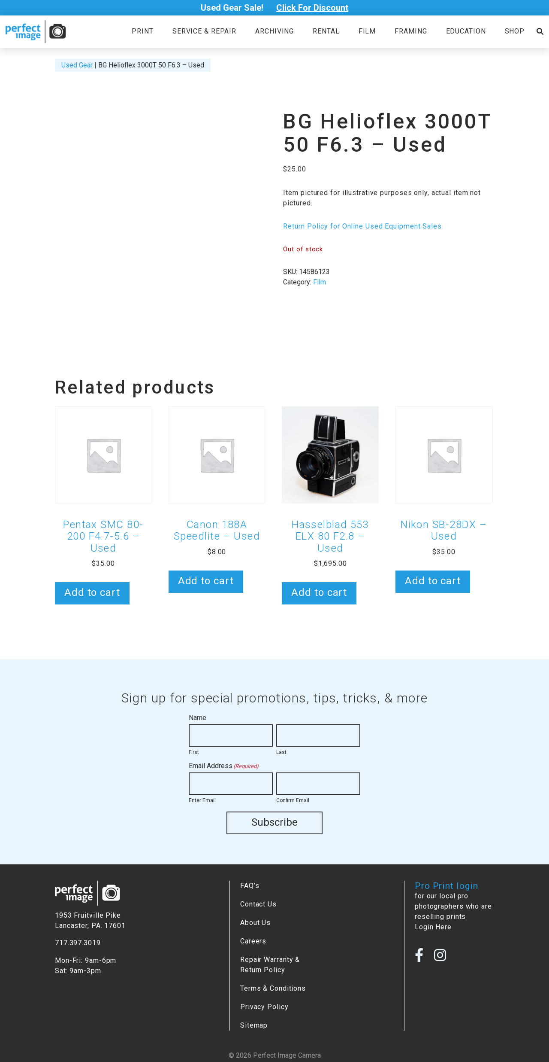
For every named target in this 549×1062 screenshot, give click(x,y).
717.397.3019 (78, 942)
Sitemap (254, 1025)
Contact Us (258, 904)
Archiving (274, 31)
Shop (515, 31)
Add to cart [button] (92, 592)
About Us (255, 922)
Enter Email (202, 800)
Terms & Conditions (273, 988)
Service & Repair (204, 31)
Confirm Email (292, 800)
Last (281, 752)
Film (367, 31)
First (194, 752)
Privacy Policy (264, 1006)
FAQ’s (249, 885)
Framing (411, 31)
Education (466, 31)
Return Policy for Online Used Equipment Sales (362, 226)
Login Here (433, 926)
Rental (326, 31)
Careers (253, 941)
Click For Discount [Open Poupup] (312, 8)
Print (142, 31)
